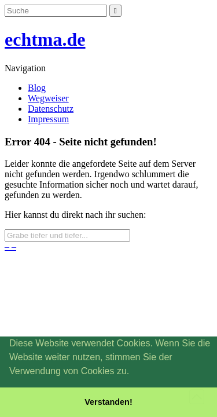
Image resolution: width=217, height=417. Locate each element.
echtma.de (45, 39)
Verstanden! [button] (108, 402)
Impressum (48, 119)
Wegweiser (48, 98)
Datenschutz (50, 109)
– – (10, 246)
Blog (37, 88)
